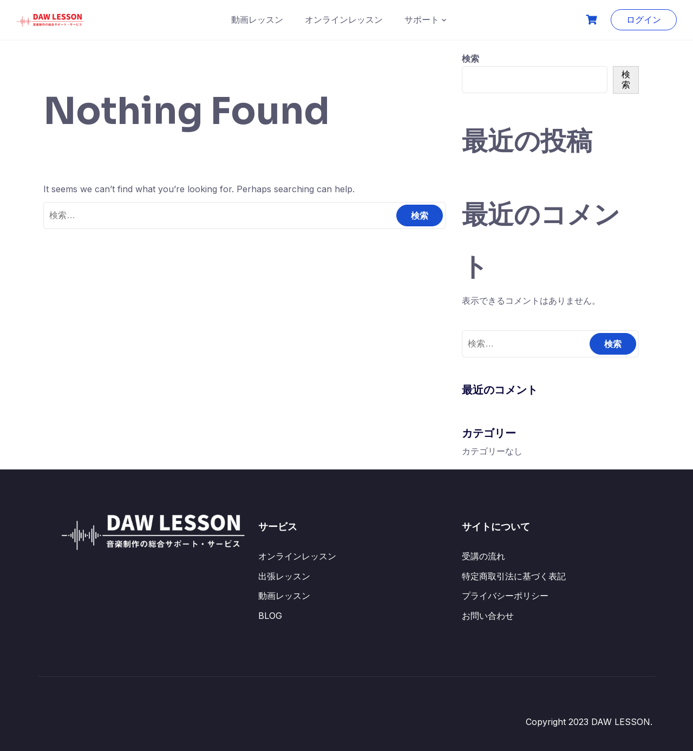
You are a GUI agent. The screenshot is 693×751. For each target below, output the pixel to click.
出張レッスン (284, 576)
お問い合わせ (488, 615)
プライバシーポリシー (505, 595)
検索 (470, 58)
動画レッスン (257, 19)
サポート (421, 19)
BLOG (270, 615)
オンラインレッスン (344, 19)
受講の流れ (483, 556)
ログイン (643, 19)
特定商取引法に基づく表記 (514, 576)
